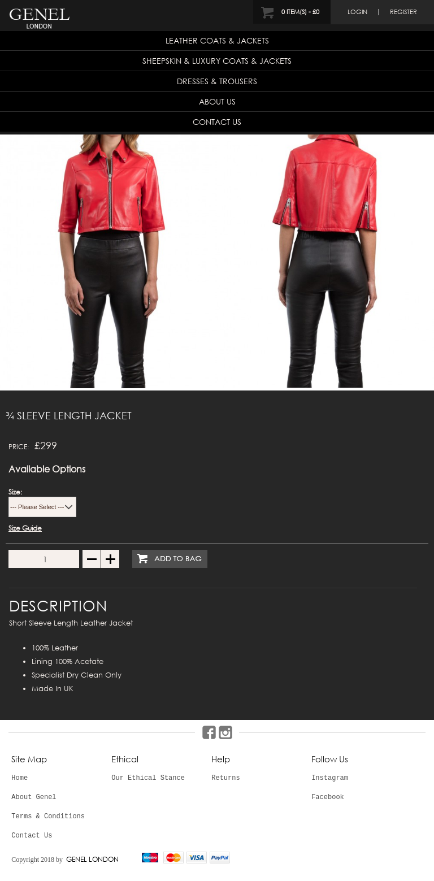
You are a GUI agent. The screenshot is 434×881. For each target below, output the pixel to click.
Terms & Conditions (48, 817)
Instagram (329, 778)
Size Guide (25, 528)
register (403, 11)
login (357, 11)
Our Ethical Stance (148, 778)
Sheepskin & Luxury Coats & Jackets (217, 60)
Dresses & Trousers (217, 81)
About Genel (33, 797)
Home (19, 778)
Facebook (327, 797)
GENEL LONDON (92, 859)
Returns (225, 778)
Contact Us (217, 121)
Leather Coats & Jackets (217, 40)
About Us (217, 101)
